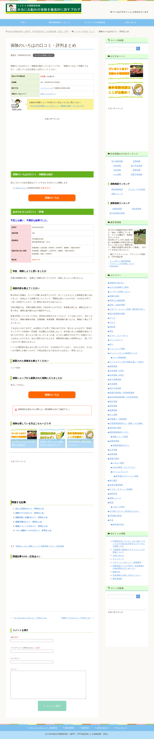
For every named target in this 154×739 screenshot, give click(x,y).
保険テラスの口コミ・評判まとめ (29, 513)
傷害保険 (113, 366)
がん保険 (117, 174)
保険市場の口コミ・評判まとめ (28, 522)
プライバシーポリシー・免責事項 (127, 562)
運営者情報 (117, 579)
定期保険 (136, 161)
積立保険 (113, 401)
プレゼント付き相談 (136, 189)
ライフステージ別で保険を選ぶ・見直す (127, 362)
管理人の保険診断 (117, 300)
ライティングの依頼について (122, 264)
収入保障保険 (117, 161)
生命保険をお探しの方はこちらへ (127, 575)
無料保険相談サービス (119, 432)
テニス (112, 318)
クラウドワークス (46, 88)
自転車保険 (136, 209)
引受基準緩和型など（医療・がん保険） (127, 423)
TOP (38, 32)
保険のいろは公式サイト (48, 94)
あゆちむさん (21, 188)
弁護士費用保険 (116, 485)
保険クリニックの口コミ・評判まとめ (31, 526)
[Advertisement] (52, 144)
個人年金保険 (136, 166)
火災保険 (113, 450)
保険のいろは (52, 197)
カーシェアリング (120, 472)
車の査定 (113, 480)
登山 (111, 331)
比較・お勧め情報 (117, 305)
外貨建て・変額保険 (118, 419)
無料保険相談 (117, 189)
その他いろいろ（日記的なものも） (125, 511)
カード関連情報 (119, 358)
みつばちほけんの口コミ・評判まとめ (30, 618)
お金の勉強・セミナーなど (124, 467)
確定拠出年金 (118, 524)
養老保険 (113, 406)
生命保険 (60, 546)
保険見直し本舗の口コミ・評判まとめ (31, 517)
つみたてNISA (119, 507)
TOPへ (24, 22)
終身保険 (117, 166)
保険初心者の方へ (117, 283)
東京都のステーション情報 (127, 476)
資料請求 (113, 494)
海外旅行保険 (115, 428)
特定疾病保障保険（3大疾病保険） (124, 397)
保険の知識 (114, 296)
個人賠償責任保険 (117, 213)
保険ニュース (115, 498)
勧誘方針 (116, 572)
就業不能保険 (136, 174)
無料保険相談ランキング (59, 22)
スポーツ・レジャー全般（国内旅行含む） (128, 309)
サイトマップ (118, 559)
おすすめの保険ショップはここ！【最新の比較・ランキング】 (57, 106)
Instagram (114, 266)
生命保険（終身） (117, 375)
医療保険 (44, 546)
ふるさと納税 (118, 463)
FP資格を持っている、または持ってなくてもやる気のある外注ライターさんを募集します (129, 543)
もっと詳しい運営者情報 (120, 261)
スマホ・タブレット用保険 (121, 489)
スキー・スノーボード (119, 336)
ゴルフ (112, 322)
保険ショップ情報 (120, 437)
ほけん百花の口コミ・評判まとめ (29, 509)
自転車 (112, 327)
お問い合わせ (130, 22)
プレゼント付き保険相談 (94, 22)
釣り (111, 344)
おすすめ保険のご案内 (119, 287)
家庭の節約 (114, 459)
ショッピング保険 (117, 349)
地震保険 (113, 454)
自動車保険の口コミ (121, 445)
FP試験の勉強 (115, 516)
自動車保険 (117, 209)
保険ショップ (34, 546)
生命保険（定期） (117, 371)
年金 (111, 520)
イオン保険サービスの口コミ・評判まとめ (33, 530)
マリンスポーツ (116, 340)
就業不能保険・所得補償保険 (122, 393)
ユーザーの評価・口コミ (44, 55)
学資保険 (117, 170)
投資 (111, 502)
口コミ (52, 546)
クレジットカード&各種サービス (124, 353)
